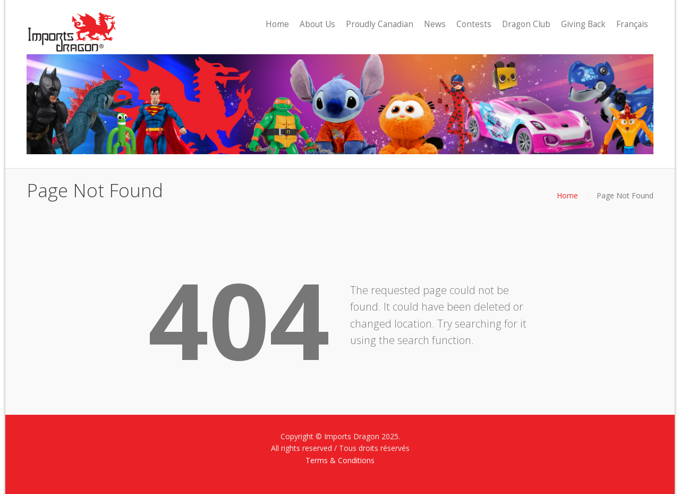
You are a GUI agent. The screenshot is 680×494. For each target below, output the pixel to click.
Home (567, 195)
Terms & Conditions (340, 460)
